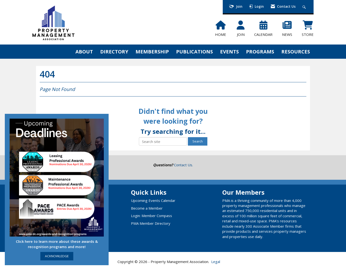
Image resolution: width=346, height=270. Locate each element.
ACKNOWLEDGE (57, 256)
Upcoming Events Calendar (153, 200)
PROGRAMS (260, 51)
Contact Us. (183, 164)
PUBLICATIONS (194, 51)
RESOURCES (295, 51)
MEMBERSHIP (152, 51)
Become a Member (147, 208)
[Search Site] (305, 7)
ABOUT (84, 51)
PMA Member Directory (150, 223)
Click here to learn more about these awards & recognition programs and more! (57, 244)
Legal (215, 261)
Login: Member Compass (151, 215)
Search (197, 141)
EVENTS (229, 51)
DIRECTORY (114, 51)
